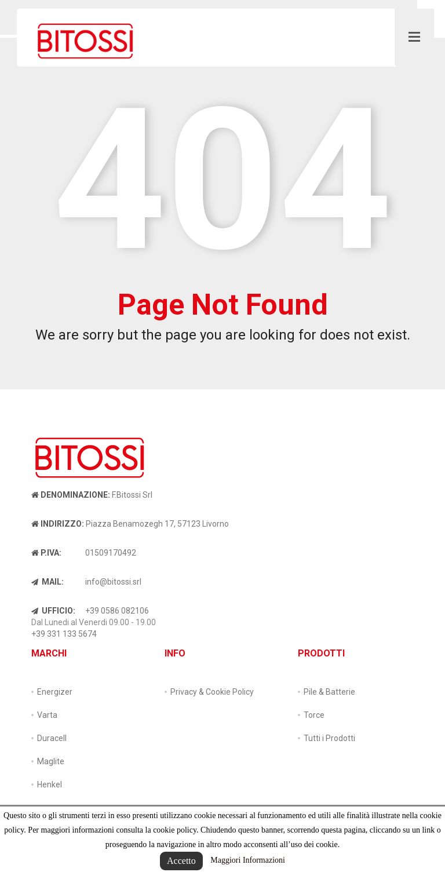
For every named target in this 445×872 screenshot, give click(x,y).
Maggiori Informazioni (247, 860)
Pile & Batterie (329, 691)
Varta (47, 715)
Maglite (50, 761)
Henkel (49, 784)
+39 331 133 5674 (64, 634)
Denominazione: (70, 494)
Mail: (47, 581)
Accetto (181, 861)
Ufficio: (53, 610)
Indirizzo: (57, 523)
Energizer (54, 691)
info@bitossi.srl (113, 581)
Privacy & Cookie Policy (212, 691)
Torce (314, 715)
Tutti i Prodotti (329, 738)
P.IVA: (46, 552)
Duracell (52, 738)
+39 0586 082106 (117, 610)
